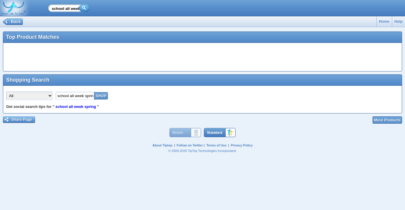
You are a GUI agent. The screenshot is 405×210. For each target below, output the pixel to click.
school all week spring (75, 106)
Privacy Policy (242, 145)
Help (398, 21)
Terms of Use (216, 145)
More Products (387, 120)
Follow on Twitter (190, 145)
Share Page (21, 119)
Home (384, 21)
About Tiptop (162, 145)
